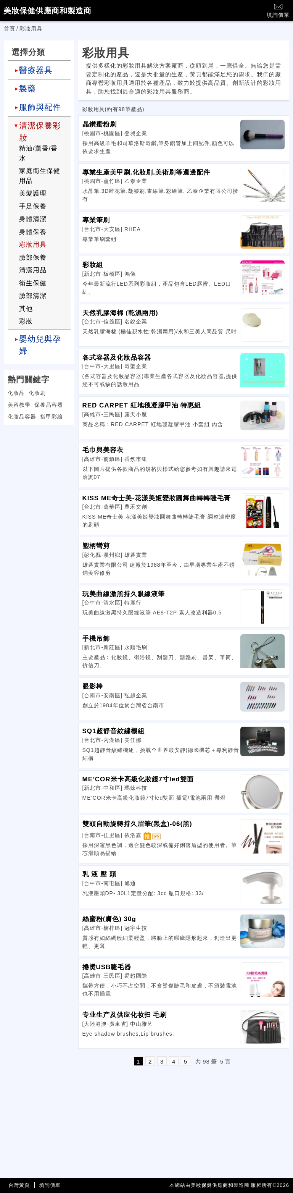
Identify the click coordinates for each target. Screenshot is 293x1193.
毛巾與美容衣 (103, 450)
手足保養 (33, 206)
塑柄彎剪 (96, 546)
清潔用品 (33, 270)
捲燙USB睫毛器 (107, 967)
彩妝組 (92, 264)
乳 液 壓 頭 (99, 874)
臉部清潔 (33, 295)
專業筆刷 (96, 220)
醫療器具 (36, 70)
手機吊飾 (96, 638)
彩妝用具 (33, 244)
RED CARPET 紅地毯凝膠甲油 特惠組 (141, 405)
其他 (26, 308)
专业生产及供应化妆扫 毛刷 (124, 1014)
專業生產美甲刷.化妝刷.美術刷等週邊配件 (146, 172)
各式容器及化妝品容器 (116, 357)
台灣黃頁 (19, 1185)
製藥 (27, 88)
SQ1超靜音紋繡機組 (113, 731)
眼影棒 (92, 686)
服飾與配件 (40, 107)
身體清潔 (33, 219)
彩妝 (26, 321)
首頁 (9, 29)
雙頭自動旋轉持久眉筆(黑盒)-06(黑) (137, 824)
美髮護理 (33, 193)
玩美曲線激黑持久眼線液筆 (123, 594)
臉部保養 (33, 257)
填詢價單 (278, 10)
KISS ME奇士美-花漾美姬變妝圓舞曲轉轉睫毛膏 (156, 498)
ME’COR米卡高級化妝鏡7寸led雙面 (138, 779)
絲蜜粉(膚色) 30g (109, 919)
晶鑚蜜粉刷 (99, 124)
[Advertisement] (39, 478)
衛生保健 (33, 283)
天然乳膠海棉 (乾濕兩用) (120, 313)
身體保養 (33, 232)
